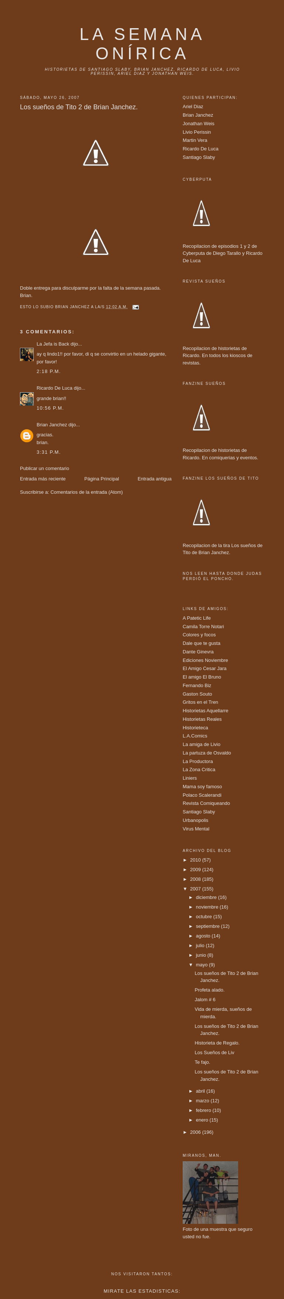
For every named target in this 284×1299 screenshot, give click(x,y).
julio (201, 945)
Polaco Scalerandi (202, 795)
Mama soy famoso (202, 786)
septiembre (208, 926)
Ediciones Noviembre (205, 660)
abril (201, 1091)
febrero (204, 1110)
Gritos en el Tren (200, 702)
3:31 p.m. (49, 452)
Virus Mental (196, 829)
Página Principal (101, 479)
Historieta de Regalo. (217, 1043)
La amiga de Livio (201, 744)
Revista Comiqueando (206, 803)
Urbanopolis (195, 820)
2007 (196, 889)
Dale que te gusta (201, 643)
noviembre (208, 907)
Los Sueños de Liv (214, 1052)
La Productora (198, 761)
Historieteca (195, 727)
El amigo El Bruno (202, 677)
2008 (196, 879)
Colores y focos (199, 634)
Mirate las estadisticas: (142, 1291)
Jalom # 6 (205, 999)
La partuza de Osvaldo (207, 753)
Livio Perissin (197, 132)
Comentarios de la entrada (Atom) (86, 492)
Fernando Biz (197, 685)
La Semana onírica (142, 44)
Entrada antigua (155, 479)
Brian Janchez (52, 424)
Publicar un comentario (44, 468)
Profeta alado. (209, 990)
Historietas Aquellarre (206, 710)
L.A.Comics (195, 736)
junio (201, 955)
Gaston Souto (197, 694)
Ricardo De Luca (54, 388)
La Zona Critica (199, 769)
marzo (203, 1100)
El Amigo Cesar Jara (205, 668)
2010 (196, 860)
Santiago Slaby (199, 157)
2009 (196, 869)
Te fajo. (202, 1062)
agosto (204, 936)
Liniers (190, 778)
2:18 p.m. (49, 371)
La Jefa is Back (53, 344)
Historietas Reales (202, 719)
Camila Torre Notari (203, 626)
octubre (204, 916)
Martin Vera (195, 140)
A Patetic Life (197, 618)
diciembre (207, 897)
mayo (202, 964)
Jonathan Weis (198, 123)
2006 (196, 1132)
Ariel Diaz (193, 106)
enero (203, 1120)
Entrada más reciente (43, 479)
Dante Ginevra (198, 652)
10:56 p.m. (50, 408)
